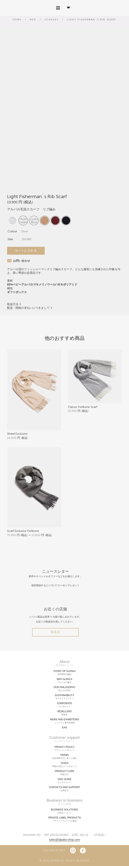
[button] (58, 8)
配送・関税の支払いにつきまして (28, 308)
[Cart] (68, 8)
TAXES (64, 765)
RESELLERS (64, 713)
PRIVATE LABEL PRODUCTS (64, 819)
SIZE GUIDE (64, 781)
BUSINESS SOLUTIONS (64, 811)
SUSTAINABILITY (64, 697)
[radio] (23, 220)
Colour (12, 231)
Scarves (51, 19)
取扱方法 (12, 304)
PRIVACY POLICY (64, 748)
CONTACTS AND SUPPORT (64, 789)
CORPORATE (64, 705)
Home (17, 19)
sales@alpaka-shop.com (64, 839)
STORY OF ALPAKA (64, 673)
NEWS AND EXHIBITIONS (64, 721)
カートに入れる (26, 250)
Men (33, 19)
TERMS (64, 756)
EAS (64, 727)
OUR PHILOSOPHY (64, 689)
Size (10, 239)
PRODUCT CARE (64, 773)
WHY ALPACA (64, 681)
